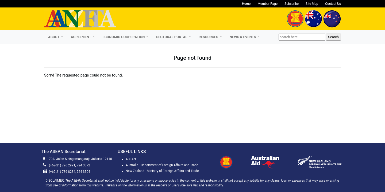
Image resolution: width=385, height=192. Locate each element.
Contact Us (333, 4)
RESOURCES (209, 37)
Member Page (267, 4)
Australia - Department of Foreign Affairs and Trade (162, 165)
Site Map (312, 4)
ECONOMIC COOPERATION (123, 37)
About (54, 37)
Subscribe (291, 4)
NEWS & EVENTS (243, 37)
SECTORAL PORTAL (172, 37)
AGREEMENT (81, 37)
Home (246, 4)
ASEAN (131, 159)
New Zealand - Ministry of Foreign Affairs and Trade (162, 171)
